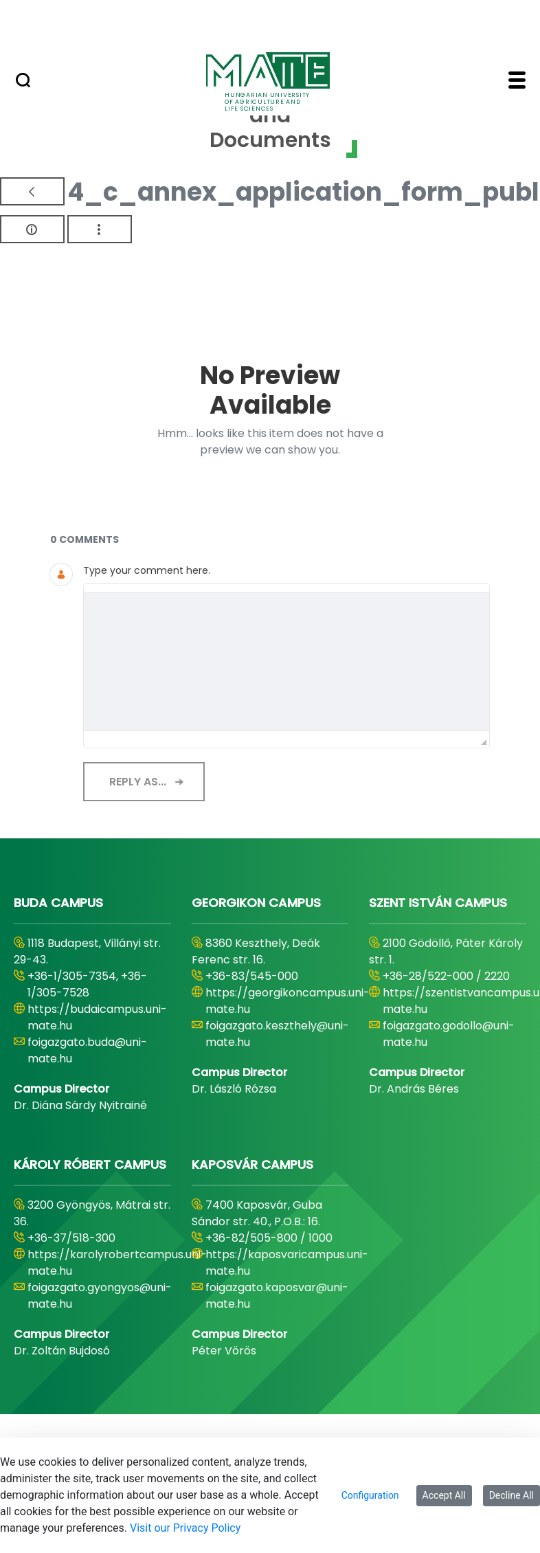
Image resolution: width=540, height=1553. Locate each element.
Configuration (370, 1495)
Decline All (511, 1495)
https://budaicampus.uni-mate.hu (97, 1017)
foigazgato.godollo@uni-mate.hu (449, 1034)
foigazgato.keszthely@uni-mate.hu (277, 1034)
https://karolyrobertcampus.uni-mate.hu (117, 1263)
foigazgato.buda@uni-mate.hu (87, 1050)
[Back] (32, 191)
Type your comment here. (146, 570)
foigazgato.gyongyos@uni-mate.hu (99, 1296)
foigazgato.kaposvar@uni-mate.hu (276, 1296)
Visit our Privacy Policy (185, 1527)
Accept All (444, 1495)
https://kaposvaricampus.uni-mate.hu (286, 1263)
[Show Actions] (99, 229)
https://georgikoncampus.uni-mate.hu (287, 1001)
